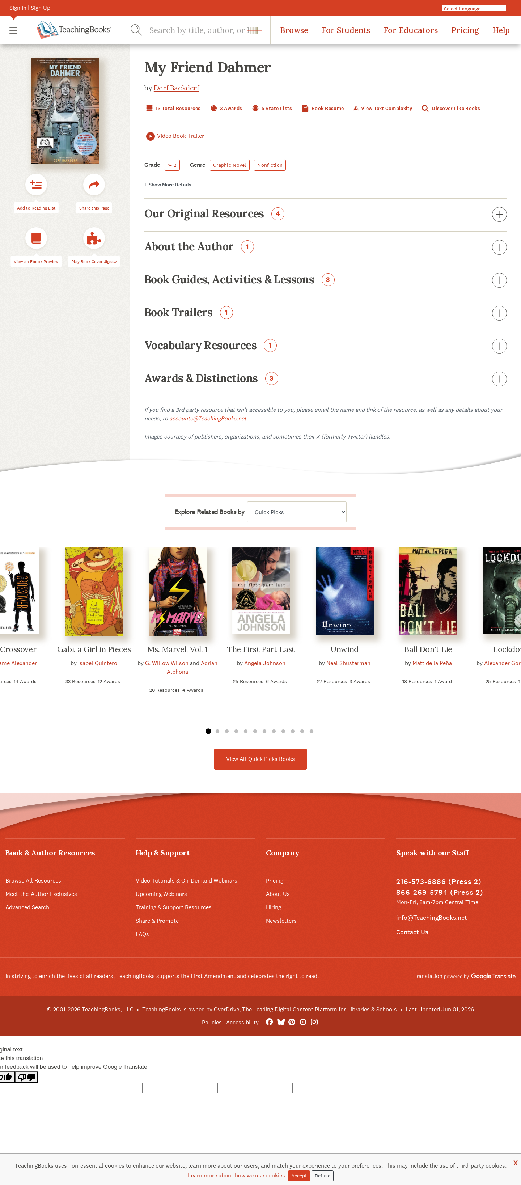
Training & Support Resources (174, 907)
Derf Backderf (176, 87)
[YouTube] (303, 1022)
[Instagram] (314, 1022)
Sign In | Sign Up (29, 8)
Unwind (344, 649)
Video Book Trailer (174, 136)
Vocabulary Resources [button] (325, 347)
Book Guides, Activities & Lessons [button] (325, 281)
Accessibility (242, 1022)
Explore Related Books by (209, 512)
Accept (299, 1175)
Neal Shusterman (348, 663)
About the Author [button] (325, 248)
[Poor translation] (26, 1077)
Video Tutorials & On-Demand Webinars (186, 880)
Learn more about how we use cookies (236, 1175)
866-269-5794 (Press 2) (439, 892)
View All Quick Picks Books (260, 759)
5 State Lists (271, 108)
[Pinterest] (292, 1022)
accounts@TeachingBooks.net (207, 418)
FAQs (142, 934)
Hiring (273, 907)
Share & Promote (157, 920)
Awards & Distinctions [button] (325, 379)
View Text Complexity (382, 108)
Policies (212, 1022)
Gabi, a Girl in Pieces (94, 649)
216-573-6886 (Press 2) (439, 881)
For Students (346, 30)
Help (501, 30)
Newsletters (281, 920)
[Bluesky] (280, 1022)
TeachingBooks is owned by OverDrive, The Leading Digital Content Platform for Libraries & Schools (269, 1009)
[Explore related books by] (297, 511)
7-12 (172, 165)
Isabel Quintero (97, 663)
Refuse (322, 1175)
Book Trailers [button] (325, 314)
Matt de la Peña (432, 663)
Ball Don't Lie (428, 649)
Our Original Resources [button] (325, 215)
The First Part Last (261, 649)
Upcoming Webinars (161, 894)
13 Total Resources (172, 108)
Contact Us (412, 932)
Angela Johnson (264, 663)
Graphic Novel (229, 165)
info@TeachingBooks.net (431, 917)
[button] (13, 30)
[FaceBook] (269, 1022)
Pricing (465, 30)
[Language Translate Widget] (477, 8)
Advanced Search (27, 907)
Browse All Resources (33, 880)
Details (167, 184)
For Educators (411, 30)
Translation (464, 976)
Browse (294, 30)
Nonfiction (270, 165)
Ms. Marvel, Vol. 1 (177, 649)
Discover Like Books (450, 108)
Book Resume (322, 108)
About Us (278, 894)
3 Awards (225, 108)
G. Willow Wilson (167, 663)
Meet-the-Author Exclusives (41, 894)
